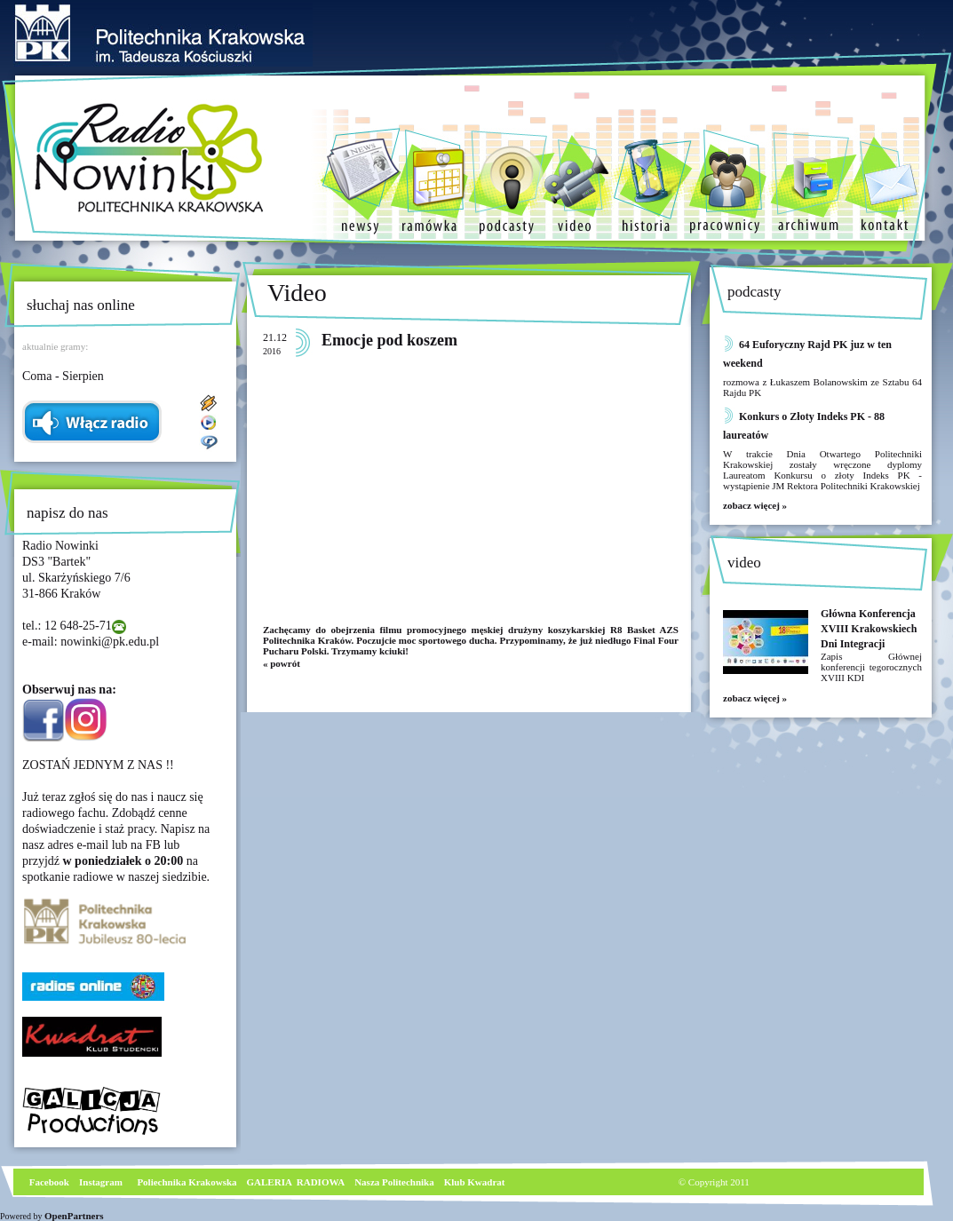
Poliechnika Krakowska (188, 1182)
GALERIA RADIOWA (296, 1182)
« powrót (281, 663)
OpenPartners (74, 1215)
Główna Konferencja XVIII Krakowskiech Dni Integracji (869, 628)
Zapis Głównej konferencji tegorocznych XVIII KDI (871, 667)
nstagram (103, 1182)
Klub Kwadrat (474, 1182)
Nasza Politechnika (394, 1182)
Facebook (48, 1182)
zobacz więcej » (755, 505)
